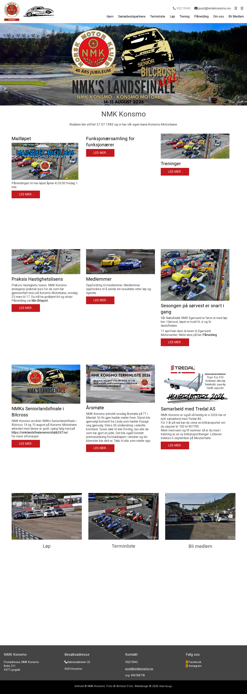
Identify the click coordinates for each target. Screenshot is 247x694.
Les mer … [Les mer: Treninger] (175, 171)
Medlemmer (99, 279)
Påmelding (201, 16)
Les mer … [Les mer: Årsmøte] (101, 448)
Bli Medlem (236, 16)
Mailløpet (21, 138)
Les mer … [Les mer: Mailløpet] (26, 194)
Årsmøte (95, 407)
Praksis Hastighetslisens (37, 279)
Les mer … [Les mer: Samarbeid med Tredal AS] (175, 445)
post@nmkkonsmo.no (139, 669)
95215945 (183, 8)
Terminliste (157, 16)
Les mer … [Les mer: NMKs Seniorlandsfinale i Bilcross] (26, 443)
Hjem (110, 16)
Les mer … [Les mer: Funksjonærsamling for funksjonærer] (101, 153)
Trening (184, 16)
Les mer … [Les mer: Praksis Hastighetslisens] (26, 308)
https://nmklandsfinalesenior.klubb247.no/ (40, 432)
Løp (172, 16)
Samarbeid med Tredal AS (188, 409)
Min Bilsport (39, 300)
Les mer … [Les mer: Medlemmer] (101, 300)
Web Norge (165, 686)
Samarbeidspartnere (131, 16)
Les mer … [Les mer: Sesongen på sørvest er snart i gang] (175, 342)
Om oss (218, 16)
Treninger (171, 163)
